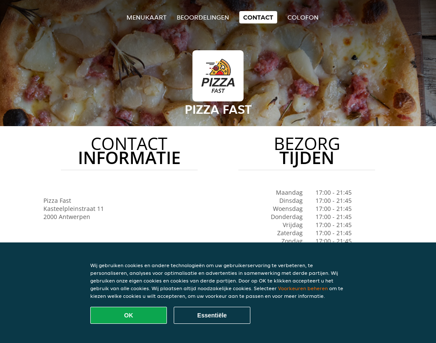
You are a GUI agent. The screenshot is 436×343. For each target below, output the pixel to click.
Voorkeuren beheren (303, 288)
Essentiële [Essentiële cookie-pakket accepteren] (212, 315)
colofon (302, 17)
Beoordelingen (203, 17)
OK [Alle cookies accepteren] (128, 315)
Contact (258, 17)
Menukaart (146, 17)
